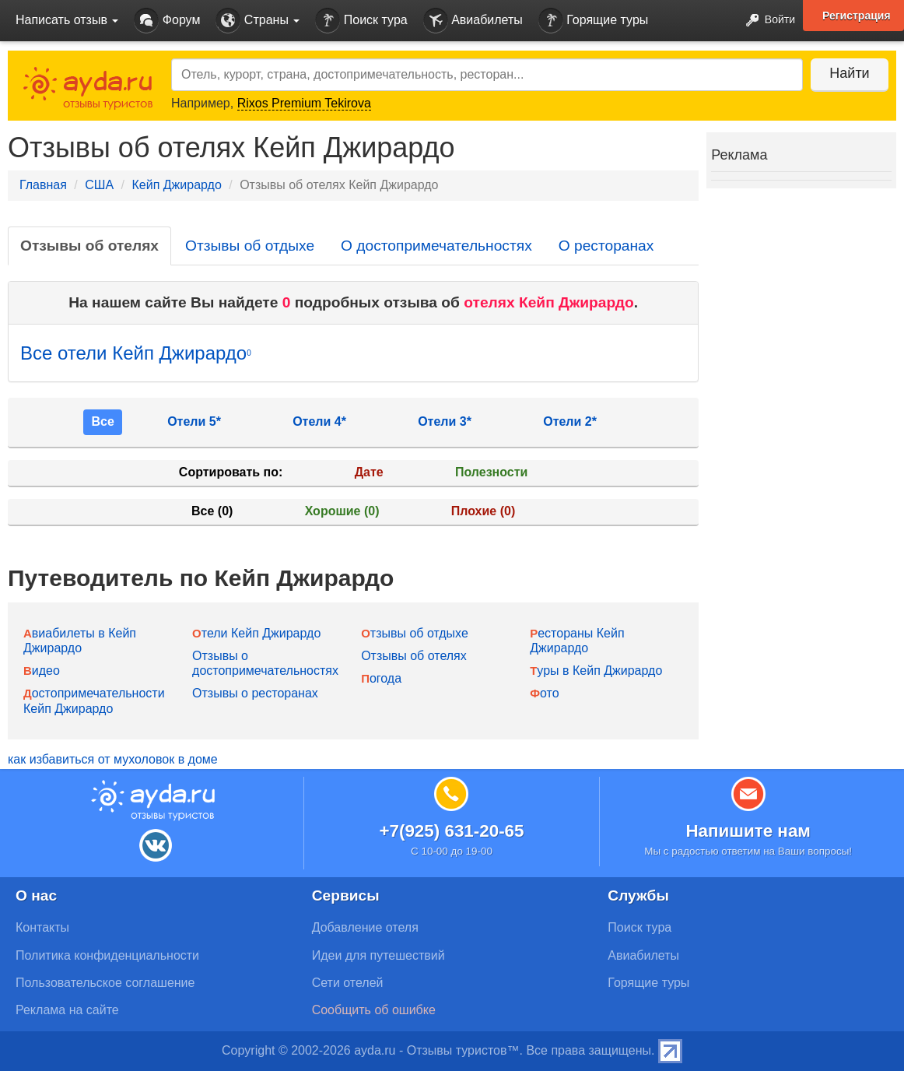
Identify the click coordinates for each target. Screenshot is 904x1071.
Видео (41, 670)
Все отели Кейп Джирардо (135, 352)
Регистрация (856, 15)
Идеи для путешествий (378, 955)
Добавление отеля (365, 927)
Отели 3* (444, 421)
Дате (369, 472)
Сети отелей (348, 982)
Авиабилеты (473, 20)
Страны (257, 20)
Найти (849, 73)
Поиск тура (361, 20)
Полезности (491, 472)
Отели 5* (194, 421)
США (99, 184)
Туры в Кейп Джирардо (596, 670)
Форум (167, 20)
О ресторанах (606, 245)
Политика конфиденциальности (107, 955)
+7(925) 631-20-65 (451, 831)
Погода (381, 678)
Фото (544, 693)
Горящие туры (593, 20)
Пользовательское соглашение (105, 982)
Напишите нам (748, 831)
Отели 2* (570, 421)
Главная (43, 184)
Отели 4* (319, 421)
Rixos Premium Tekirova (304, 103)
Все (102, 421)
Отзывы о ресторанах (255, 693)
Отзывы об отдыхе (249, 245)
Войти (766, 20)
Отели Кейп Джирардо (256, 633)
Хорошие (342, 511)
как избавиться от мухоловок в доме (113, 759)
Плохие (483, 511)
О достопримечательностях (436, 245)
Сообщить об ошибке (374, 1010)
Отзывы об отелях (89, 245)
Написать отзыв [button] (67, 19)
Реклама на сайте (67, 1010)
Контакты (42, 927)
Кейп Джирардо (176, 184)
